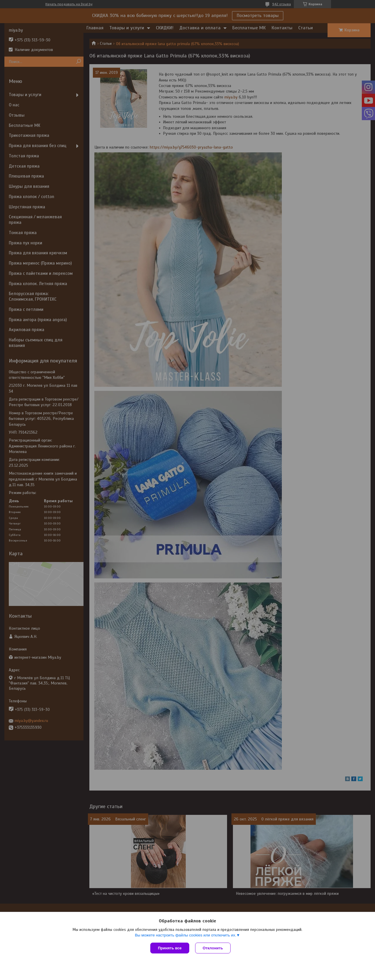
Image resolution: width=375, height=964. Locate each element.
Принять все (170, 948)
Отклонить (213, 948)
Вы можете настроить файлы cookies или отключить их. (185, 935)
